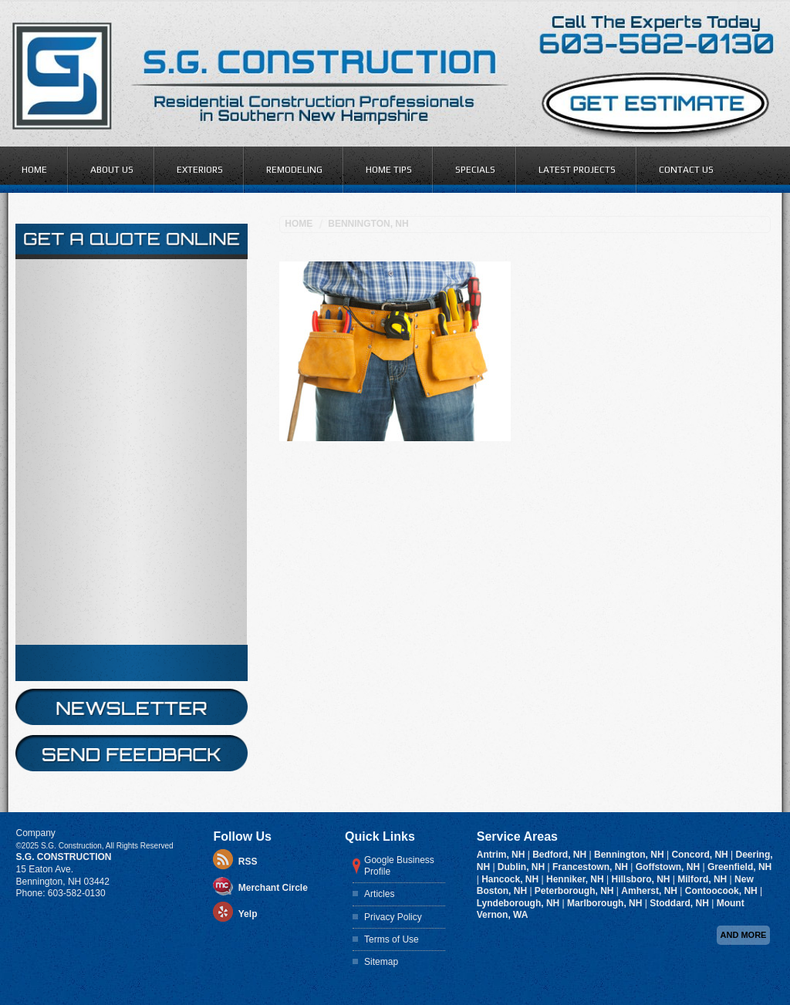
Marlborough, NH (606, 573)
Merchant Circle (273, 558)
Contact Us (686, 169)
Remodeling (294, 169)
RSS (248, 532)
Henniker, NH (576, 549)
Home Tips (389, 169)
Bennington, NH (368, 223)
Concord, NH (701, 524)
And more (744, 604)
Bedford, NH (560, 524)
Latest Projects (577, 169)
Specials (475, 169)
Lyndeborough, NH (519, 573)
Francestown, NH (591, 536)
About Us (111, 169)
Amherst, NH (650, 560)
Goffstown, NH (669, 536)
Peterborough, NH (575, 560)
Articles (379, 563)
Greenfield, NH (739, 536)
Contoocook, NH (722, 560)
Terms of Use (391, 609)
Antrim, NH (502, 524)
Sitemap (381, 631)
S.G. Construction (63, 526)
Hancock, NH (511, 549)
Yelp (248, 584)
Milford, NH (703, 549)
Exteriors (200, 169)
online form (102, 267)
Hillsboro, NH (641, 549)
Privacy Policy (393, 587)
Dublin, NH (523, 536)
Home (34, 169)
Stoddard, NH (680, 573)
